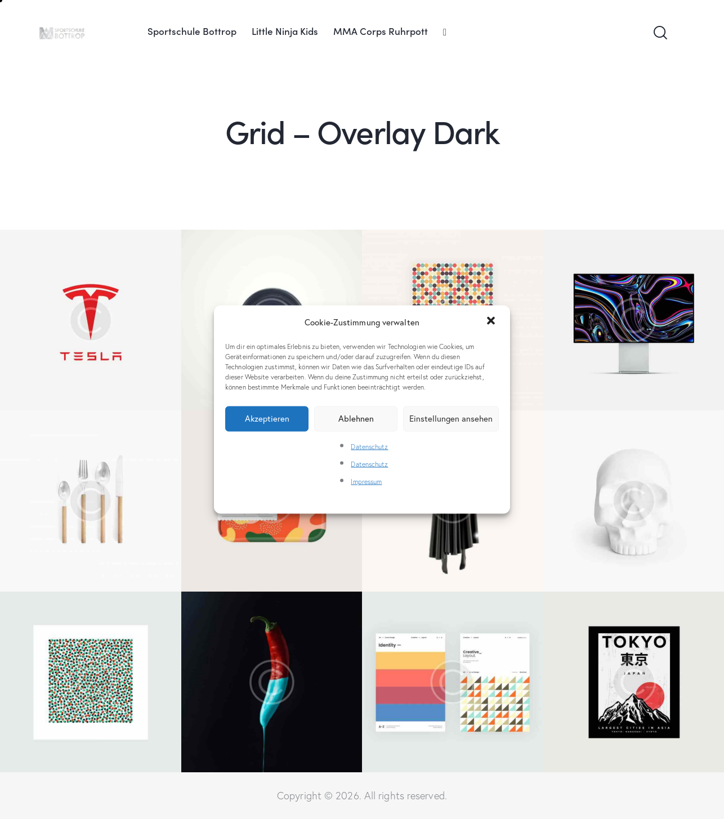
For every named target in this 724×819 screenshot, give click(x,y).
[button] (492, 322)
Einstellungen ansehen (451, 418)
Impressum (366, 481)
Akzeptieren (267, 418)
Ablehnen (356, 418)
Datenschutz (369, 446)
